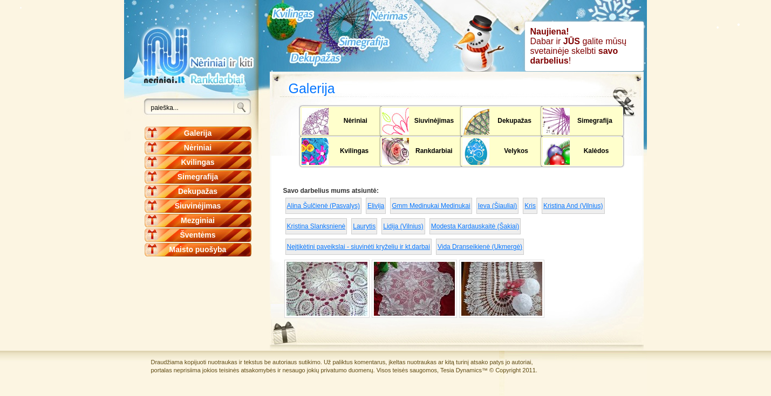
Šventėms (197, 235)
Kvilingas (197, 162)
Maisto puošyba (198, 249)
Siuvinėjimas (198, 206)
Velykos (516, 151)
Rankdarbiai (434, 151)
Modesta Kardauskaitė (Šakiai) (475, 226)
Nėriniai (197, 147)
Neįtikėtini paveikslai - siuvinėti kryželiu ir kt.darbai (358, 247)
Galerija (197, 133)
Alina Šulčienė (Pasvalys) (323, 206)
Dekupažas (197, 191)
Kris (530, 206)
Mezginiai (198, 220)
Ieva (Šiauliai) (497, 206)
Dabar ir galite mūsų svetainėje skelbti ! (578, 46)
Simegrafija (198, 176)
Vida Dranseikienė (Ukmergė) (480, 247)
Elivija (375, 206)
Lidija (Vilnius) (403, 226)
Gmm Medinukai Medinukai (431, 206)
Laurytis (364, 226)
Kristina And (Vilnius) (573, 206)
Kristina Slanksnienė (316, 226)
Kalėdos (596, 151)
